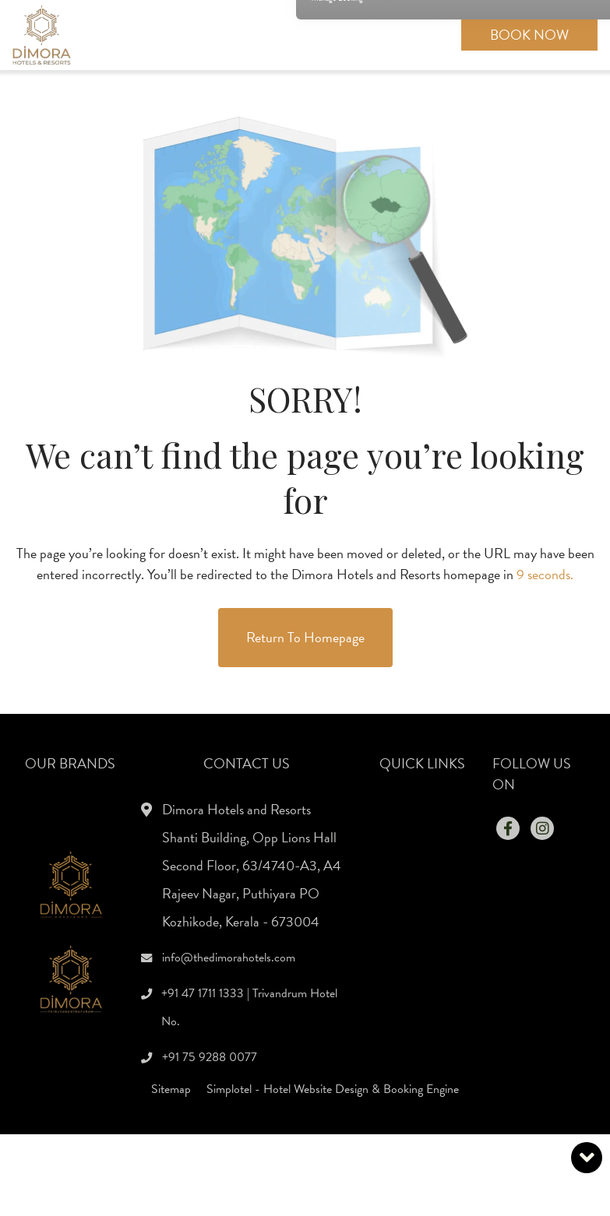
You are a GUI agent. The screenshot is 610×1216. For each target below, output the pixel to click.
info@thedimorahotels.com (228, 957)
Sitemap (171, 1089)
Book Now (529, 34)
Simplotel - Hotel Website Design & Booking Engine (332, 1089)
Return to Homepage (305, 637)
